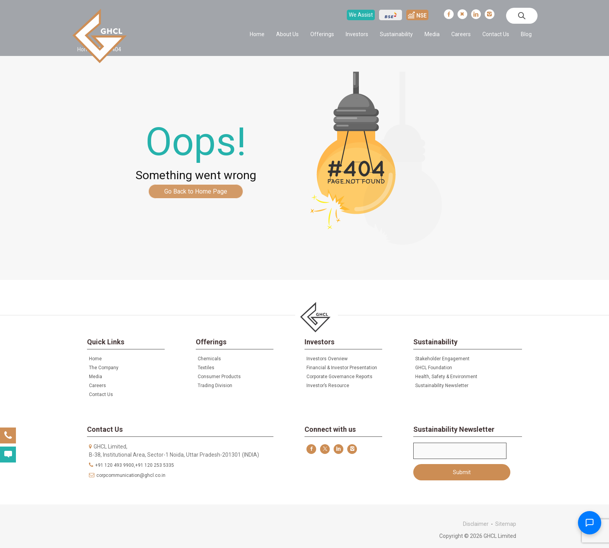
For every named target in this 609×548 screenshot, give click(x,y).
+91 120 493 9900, (115, 465)
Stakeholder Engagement (442, 358)
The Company (103, 367)
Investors (357, 34)
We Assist (361, 15)
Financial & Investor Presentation (341, 367)
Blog (526, 34)
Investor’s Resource (327, 385)
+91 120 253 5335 (154, 465)
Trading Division (215, 385)
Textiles (206, 367)
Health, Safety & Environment (446, 376)
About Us (287, 34)
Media (432, 34)
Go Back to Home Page (195, 191)
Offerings (322, 34)
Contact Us (495, 34)
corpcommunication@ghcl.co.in (130, 475)
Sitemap (505, 524)
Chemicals (209, 358)
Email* (459, 451)
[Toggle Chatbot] (589, 522)
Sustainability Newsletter (441, 385)
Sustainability (396, 34)
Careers (461, 34)
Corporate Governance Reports (339, 376)
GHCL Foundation (433, 367)
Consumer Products (219, 376)
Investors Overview (327, 358)
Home (257, 34)
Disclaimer (476, 524)
